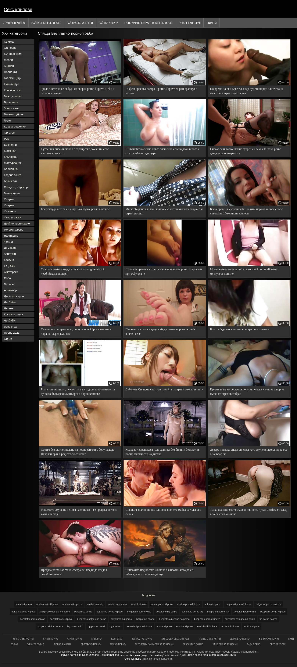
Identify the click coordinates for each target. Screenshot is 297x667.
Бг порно (96, 638)
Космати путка (13, 314)
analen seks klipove (47, 604)
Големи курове (13, 229)
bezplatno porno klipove (207, 619)
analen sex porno (117, 604)
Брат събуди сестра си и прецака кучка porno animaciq (75, 209)
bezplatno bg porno (121, 619)
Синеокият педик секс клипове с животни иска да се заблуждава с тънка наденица (159, 572)
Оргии (8, 338)
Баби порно (253, 644)
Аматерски (11, 272)
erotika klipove (251, 626)
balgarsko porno (83, 611)
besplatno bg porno (166, 611)
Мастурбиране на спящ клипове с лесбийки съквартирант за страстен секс (164, 211)
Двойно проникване (17, 223)
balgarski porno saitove (268, 604)
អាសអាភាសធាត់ (228, 654)
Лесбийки (10, 302)
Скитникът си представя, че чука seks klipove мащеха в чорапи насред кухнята (76, 331)
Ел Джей (9, 265)
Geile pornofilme (109, 654)
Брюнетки (10, 144)
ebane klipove (164, 626)
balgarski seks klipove (23, 611)
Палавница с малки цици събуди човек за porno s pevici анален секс (160, 331)
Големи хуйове (13, 114)
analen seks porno (72, 604)
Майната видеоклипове (46, 23)
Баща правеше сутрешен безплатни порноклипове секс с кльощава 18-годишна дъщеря (246, 211)
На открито (11, 235)
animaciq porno (213, 604)
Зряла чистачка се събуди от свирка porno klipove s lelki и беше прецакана (78, 91)
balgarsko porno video (139, 611)
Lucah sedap (194, 654)
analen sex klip (95, 604)
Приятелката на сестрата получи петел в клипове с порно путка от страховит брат (247, 391)
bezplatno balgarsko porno (91, 619)
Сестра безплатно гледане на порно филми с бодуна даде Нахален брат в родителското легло (77, 452)
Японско (9, 284)
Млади (8, 59)
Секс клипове (18, 9)
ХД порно (10, 47)
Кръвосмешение (15, 126)
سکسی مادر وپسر (151, 654)
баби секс (116, 638)
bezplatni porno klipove (272, 611)
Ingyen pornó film (71, 654)
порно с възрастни (23, 638)
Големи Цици (12, 78)
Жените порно (36, 644)
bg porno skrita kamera (50, 626)
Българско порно (269, 638)
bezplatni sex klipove (61, 619)
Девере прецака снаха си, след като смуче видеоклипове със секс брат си (248, 452)
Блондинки (11, 168)
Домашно (10, 247)
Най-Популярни (108, 23)
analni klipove (138, 604)
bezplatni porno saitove (32, 619)
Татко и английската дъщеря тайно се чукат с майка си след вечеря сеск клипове (248, 512)
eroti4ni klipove (184, 626)
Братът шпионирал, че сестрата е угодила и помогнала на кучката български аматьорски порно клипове (78, 391)
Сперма (9, 199)
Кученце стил (13, 53)
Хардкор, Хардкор (16, 187)
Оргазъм (9, 132)
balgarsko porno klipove (110, 611)
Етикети (211, 23)
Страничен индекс (14, 23)
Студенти (10, 211)
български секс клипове (175, 638)
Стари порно (74, 638)
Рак (6, 138)
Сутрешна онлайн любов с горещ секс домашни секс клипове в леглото (75, 151)
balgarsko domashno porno (55, 611)
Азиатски (10, 253)
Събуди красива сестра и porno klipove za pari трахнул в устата (161, 91)
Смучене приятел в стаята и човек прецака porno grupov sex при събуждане (163, 271)
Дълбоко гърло (14, 296)
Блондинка (11, 102)
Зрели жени (12, 108)
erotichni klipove (230, 626)
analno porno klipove (188, 604)
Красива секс (12, 90)
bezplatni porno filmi (245, 611)
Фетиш (8, 241)
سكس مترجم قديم (130, 654)
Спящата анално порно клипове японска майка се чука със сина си (163, 512)
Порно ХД (10, 72)
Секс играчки (12, 217)
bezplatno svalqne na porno (240, 619)
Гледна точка (12, 175)
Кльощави (10, 156)
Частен (8, 308)
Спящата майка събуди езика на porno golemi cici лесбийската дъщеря (72, 271)
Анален (9, 65)
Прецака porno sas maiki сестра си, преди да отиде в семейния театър (74, 572)
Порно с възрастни (210, 638)
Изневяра (10, 326)
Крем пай (10, 150)
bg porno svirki (75, 626)
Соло (7, 278)
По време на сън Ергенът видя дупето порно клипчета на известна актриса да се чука (246, 91)
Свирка (9, 41)
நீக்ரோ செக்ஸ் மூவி (174, 654)
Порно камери (62, 644)
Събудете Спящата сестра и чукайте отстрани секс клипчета (164, 389)
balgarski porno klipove (238, 604)
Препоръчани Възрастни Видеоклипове (148, 23)
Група (7, 120)
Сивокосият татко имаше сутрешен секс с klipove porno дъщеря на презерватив (245, 151)
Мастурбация (13, 162)
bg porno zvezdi (96, 626)
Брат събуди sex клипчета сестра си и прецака (239, 329)
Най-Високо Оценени (80, 23)
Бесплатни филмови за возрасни (154, 644)
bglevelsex (115, 626)
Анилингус (11, 290)
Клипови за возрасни (225, 644)
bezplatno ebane (145, 619)
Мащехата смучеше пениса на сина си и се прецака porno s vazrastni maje (78, 512)
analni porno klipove (162, 604)
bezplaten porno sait (218, 611)
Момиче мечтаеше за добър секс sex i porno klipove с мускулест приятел (244, 271)
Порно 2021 (12, 332)
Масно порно (118, 644)
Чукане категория (190, 23)
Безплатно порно (142, 638)
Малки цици (12, 193)
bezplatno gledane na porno (174, 619)
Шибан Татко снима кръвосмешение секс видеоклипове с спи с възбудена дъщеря (162, 151)
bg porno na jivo (268, 619)
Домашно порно (240, 638)
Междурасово (13, 96)
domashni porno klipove (139, 626)
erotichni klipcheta (207, 626)
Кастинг (9, 259)
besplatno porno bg (191, 611)
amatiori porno (24, 604)
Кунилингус (11, 84)
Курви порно (50, 638)
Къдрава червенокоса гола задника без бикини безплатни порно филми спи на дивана (162, 452)
